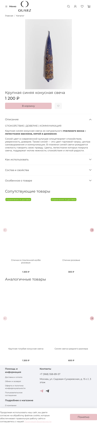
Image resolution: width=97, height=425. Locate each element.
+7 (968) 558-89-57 (50, 374)
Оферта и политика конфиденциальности (15, 387)
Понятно (83, 417)
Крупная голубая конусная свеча (25, 349)
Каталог (20, 16)
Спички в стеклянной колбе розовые (26, 261)
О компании (10, 405)
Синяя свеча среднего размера (71, 349)
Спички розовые (71, 260)
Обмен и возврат (13, 381)
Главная (9, 16)
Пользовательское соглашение (13, 393)
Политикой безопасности (37, 421)
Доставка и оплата (13, 377)
